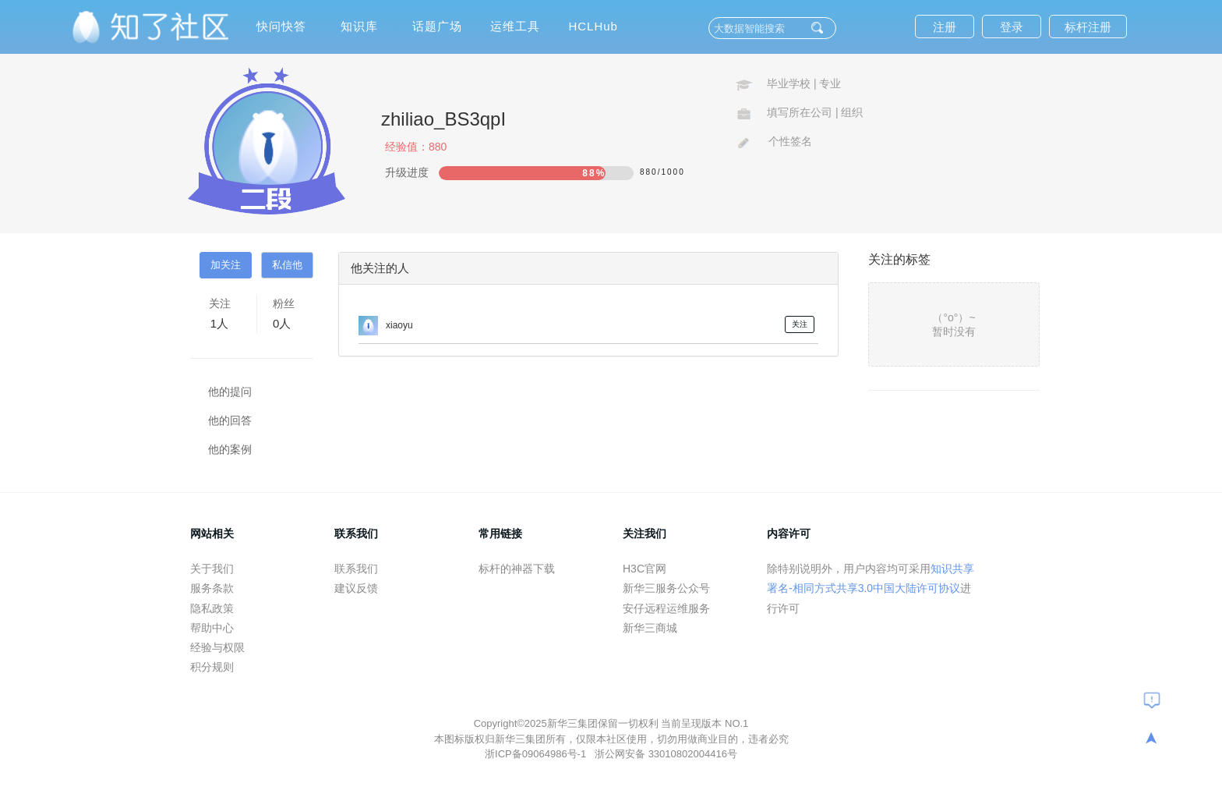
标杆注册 (1088, 27)
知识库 (359, 26)
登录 (1011, 27)
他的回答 (230, 420)
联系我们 (356, 568)
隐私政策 (212, 608)
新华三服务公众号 (666, 588)
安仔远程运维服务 (666, 608)
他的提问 (230, 391)
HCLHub (593, 26)
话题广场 (437, 26)
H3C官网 (644, 568)
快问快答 (281, 26)
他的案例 (230, 449)
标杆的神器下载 (517, 568)
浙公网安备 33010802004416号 (666, 754)
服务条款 (212, 588)
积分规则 (212, 667)
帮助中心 (212, 628)
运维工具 (515, 26)
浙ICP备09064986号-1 (537, 754)
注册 (944, 27)
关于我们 (212, 568)
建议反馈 (356, 588)
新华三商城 (650, 628)
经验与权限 (217, 647)
